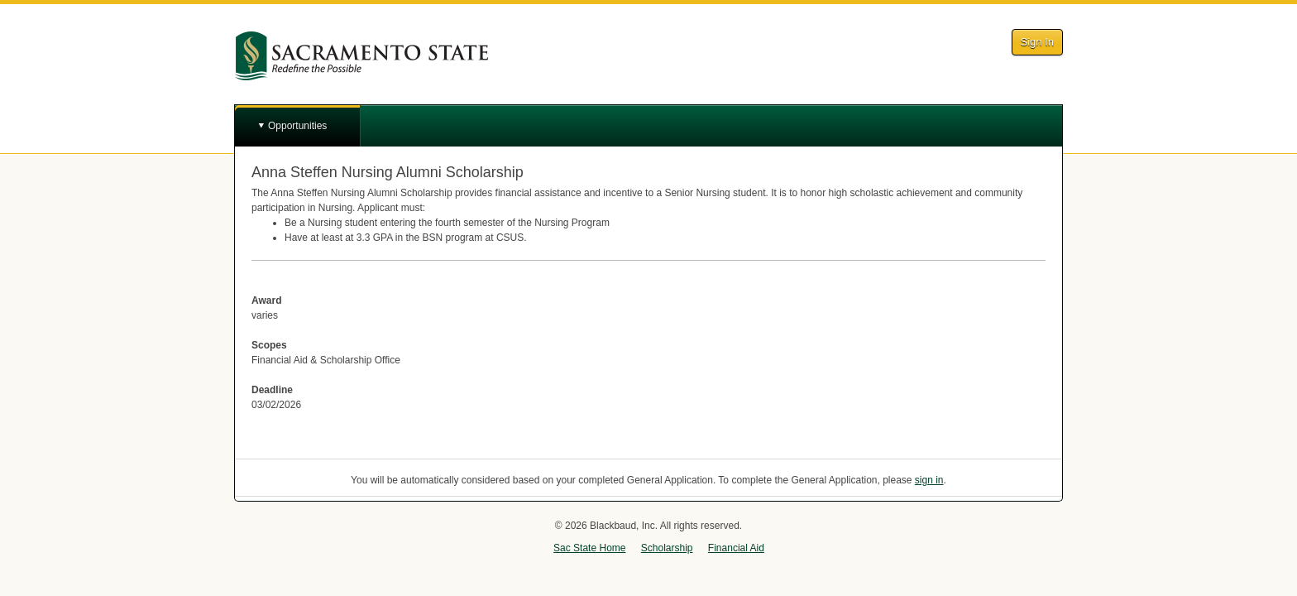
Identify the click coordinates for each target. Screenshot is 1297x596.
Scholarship (667, 548)
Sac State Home (589, 548)
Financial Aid (736, 548)
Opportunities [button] (297, 126)
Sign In (1037, 42)
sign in (929, 480)
